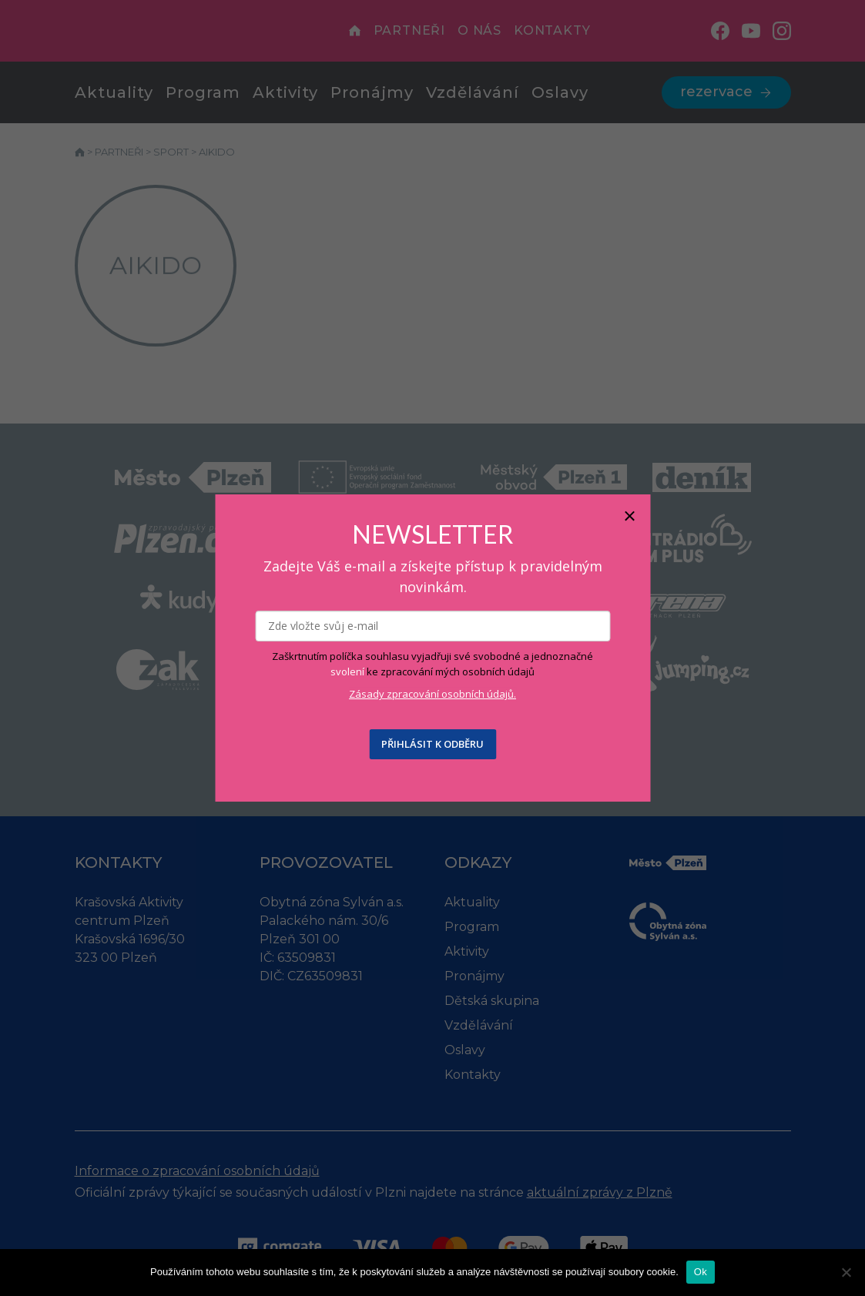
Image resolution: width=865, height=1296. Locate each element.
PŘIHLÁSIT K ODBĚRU (432, 744)
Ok (700, 1272)
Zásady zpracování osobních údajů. (432, 694)
